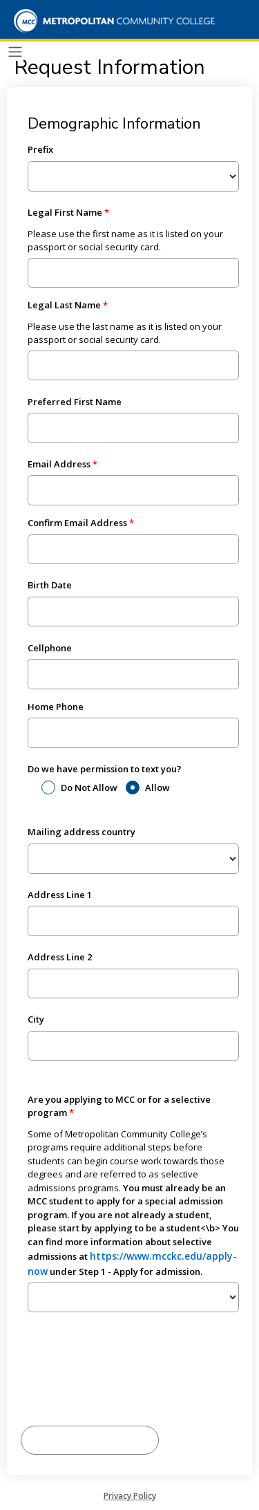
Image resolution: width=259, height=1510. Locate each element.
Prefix (40, 149)
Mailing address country (81, 832)
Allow (157, 787)
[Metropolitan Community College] (110, 20)
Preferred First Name (75, 401)
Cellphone (50, 648)
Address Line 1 (60, 894)
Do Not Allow (89, 787)
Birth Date (50, 585)
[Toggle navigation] (15, 52)
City (36, 1019)
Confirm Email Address (77, 522)
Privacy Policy (130, 1496)
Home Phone (56, 706)
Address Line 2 (60, 957)
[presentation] (126, 1385)
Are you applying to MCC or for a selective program (119, 1106)
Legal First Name (65, 212)
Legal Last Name (64, 305)
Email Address (59, 464)
